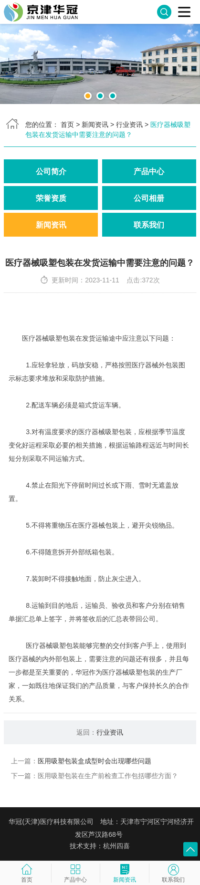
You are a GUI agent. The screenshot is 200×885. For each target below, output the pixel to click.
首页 (67, 124)
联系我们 (149, 225)
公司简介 (51, 171)
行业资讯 (129, 124)
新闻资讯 (95, 124)
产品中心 (149, 171)
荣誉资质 (51, 198)
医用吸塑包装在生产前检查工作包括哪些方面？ (108, 776)
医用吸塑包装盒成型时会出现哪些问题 (94, 761)
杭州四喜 (116, 846)
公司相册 (149, 198)
